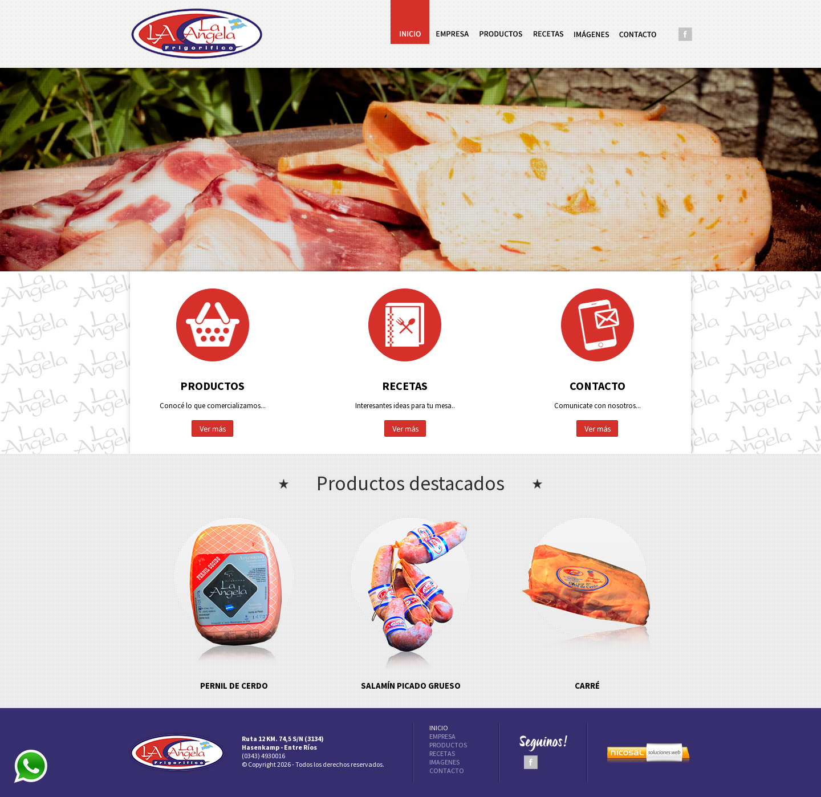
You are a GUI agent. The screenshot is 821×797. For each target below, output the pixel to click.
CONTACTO (446, 770)
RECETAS (442, 753)
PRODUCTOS (448, 745)
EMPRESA (442, 736)
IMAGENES (444, 762)
